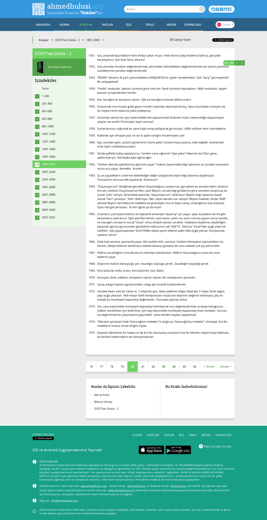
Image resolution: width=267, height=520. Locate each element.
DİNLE (150, 25)
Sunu (45, 88)
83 (163, 366)
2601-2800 (48, 194)
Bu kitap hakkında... (54, 67)
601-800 (47, 119)
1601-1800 (48, 157)
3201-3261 (48, 217)
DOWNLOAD (192, 25)
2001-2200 (48, 172)
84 (174, 366)
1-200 (45, 96)
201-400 (47, 103)
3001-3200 (48, 210)
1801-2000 (92, 40)
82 (153, 366)
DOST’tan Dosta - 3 (106, 409)
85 (184, 366)
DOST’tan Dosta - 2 (67, 40)
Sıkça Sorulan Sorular (218, 446)
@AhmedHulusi (136, 486)
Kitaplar (44, 40)
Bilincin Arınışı (103, 402)
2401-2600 (48, 187)
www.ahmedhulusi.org (94, 486)
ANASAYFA (43, 25)
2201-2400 (48, 179)
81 (143, 366)
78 (111, 366)
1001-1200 (48, 134)
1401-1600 (48, 149)
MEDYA (171, 25)
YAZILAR (107, 25)
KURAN (64, 25)
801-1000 (48, 126)
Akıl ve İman (101, 395)
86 (194, 366)
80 (132, 366)
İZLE (128, 25)
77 (101, 366)
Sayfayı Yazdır (180, 40)
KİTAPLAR (85, 25)
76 (91, 366)
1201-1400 (48, 141)
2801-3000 (48, 202)
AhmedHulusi (178, 486)
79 (122, 366)
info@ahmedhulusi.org (64, 500)
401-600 (47, 111)
